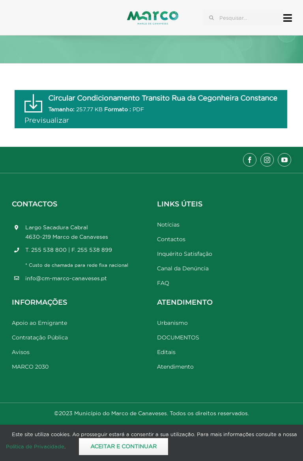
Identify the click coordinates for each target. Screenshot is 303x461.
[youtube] (284, 160)
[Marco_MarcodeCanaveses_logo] (152, 14)
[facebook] (249, 160)
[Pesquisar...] (243, 18)
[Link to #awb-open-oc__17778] (287, 18)
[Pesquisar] (211, 18)
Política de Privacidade (35, 446)
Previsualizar (46, 120)
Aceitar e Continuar (123, 446)
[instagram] (267, 160)
